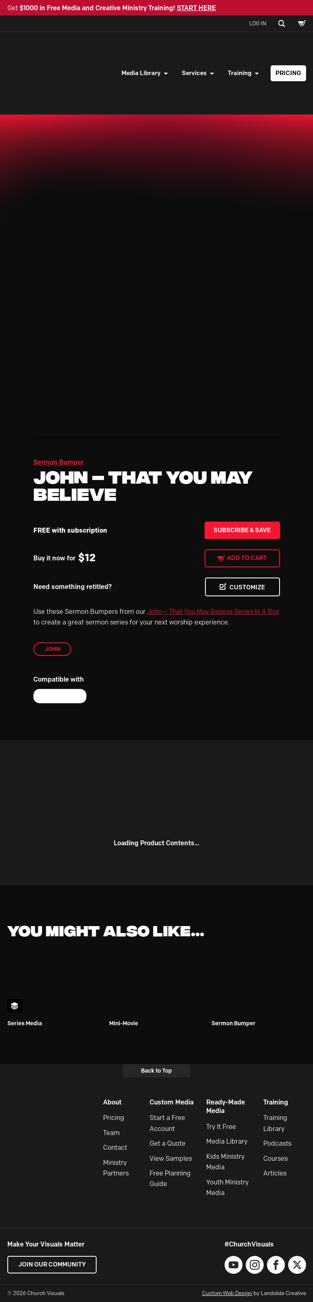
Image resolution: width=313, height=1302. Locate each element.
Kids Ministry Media (225, 1162)
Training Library (275, 1123)
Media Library (141, 73)
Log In (257, 23)
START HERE (196, 8)
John (52, 649)
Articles (275, 1173)
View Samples (171, 1158)
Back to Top (156, 1070)
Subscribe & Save (242, 530)
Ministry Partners (116, 1168)
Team (111, 1133)
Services (194, 73)
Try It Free (221, 1127)
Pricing (288, 73)
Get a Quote (167, 1143)
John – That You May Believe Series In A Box (213, 611)
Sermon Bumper (58, 462)
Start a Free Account (167, 1123)
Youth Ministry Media (227, 1187)
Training (239, 73)
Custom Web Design (227, 1293)
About (112, 1102)
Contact (115, 1147)
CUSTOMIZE (247, 587)
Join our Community (52, 1264)
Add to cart (247, 558)
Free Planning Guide (170, 1178)
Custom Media (172, 1102)
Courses (275, 1158)
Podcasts (277, 1143)
